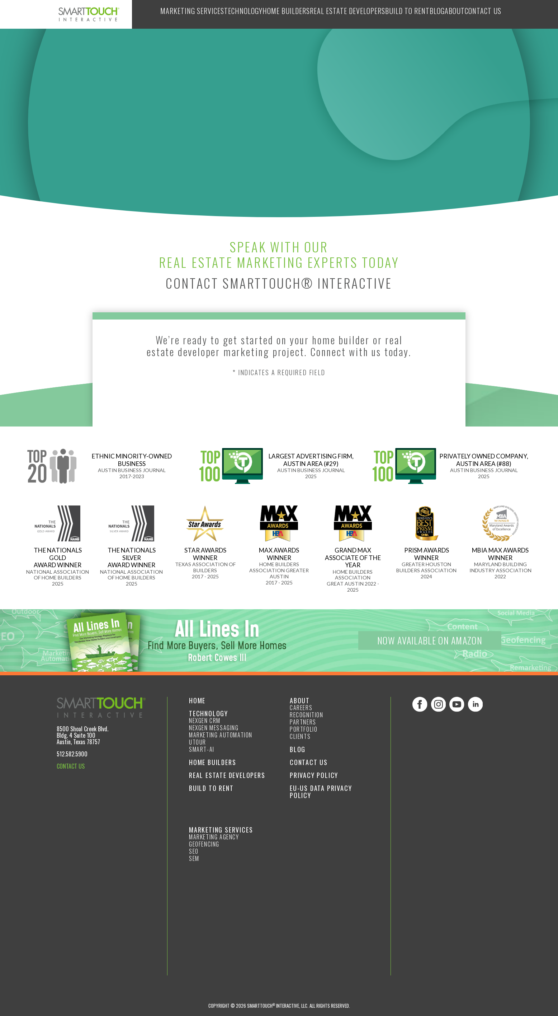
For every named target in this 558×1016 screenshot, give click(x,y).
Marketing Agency (214, 837)
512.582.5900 (72, 754)
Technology (222, 14)
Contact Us (481, 14)
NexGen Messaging (214, 727)
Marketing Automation (220, 735)
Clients (300, 736)
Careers (301, 707)
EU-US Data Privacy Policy (321, 791)
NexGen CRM (205, 720)
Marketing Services (169, 14)
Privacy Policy (314, 775)
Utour (197, 742)
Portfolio (303, 729)
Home (197, 700)
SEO (194, 851)
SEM (194, 858)
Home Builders (268, 14)
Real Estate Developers (330, 14)
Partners (303, 722)
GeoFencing (204, 844)
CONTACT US (71, 766)
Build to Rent (391, 14)
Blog (425, 14)
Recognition (306, 714)
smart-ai (201, 749)
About (448, 14)
